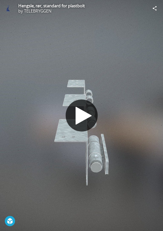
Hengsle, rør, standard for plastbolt (51, 6)
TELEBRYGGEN (38, 11)
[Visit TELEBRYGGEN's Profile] (8, 8)
